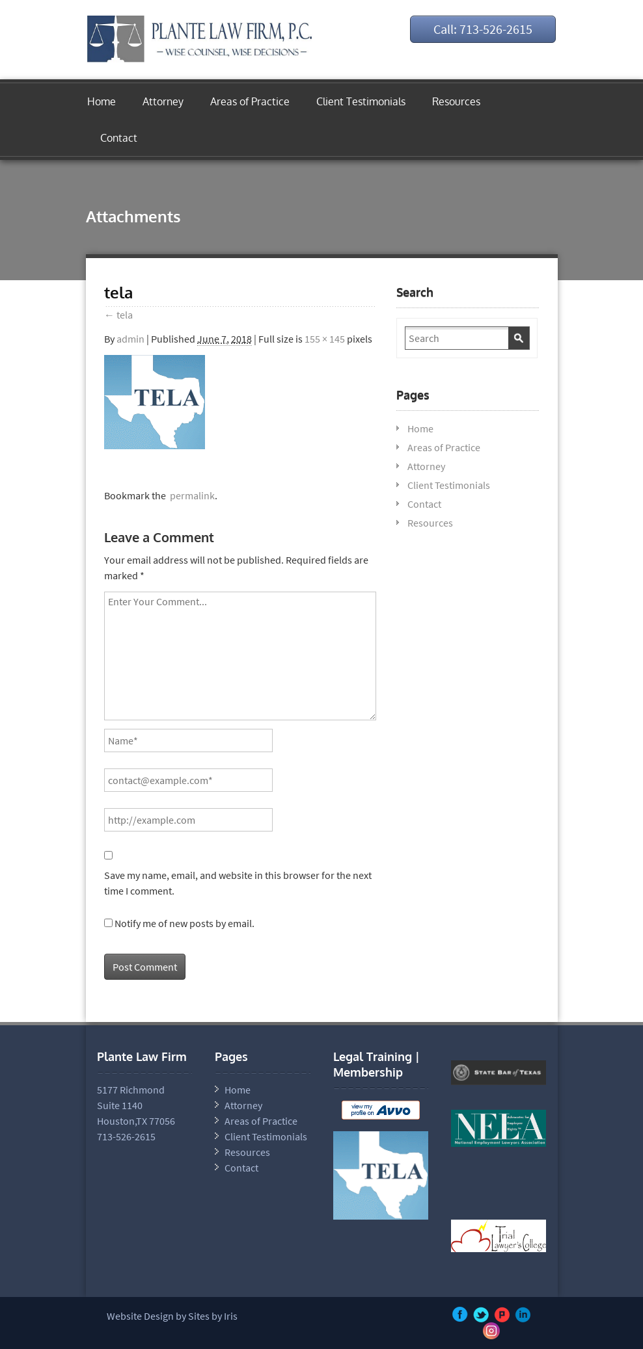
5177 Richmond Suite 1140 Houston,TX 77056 (136, 1105)
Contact (118, 137)
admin (130, 338)
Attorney (163, 101)
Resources (456, 101)
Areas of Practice (250, 101)
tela (118, 314)
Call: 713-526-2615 (482, 29)
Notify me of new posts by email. (184, 923)
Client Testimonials (360, 101)
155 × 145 (325, 338)
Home (101, 101)
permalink (190, 495)
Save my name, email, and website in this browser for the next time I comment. (238, 883)
